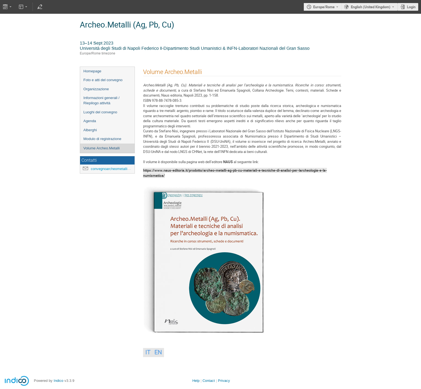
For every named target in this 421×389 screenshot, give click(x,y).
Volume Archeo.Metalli (101, 148)
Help (195, 380)
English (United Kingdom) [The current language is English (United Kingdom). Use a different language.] (370, 6)
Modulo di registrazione (102, 139)
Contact (209, 380)
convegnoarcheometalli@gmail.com (119, 168)
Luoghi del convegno (100, 112)
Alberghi (90, 130)
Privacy (224, 380)
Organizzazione (96, 89)
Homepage (92, 71)
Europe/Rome (324, 6)
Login (411, 6)
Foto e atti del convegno (102, 80)
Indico (58, 380)
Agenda (89, 121)
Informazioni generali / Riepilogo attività (101, 100)
